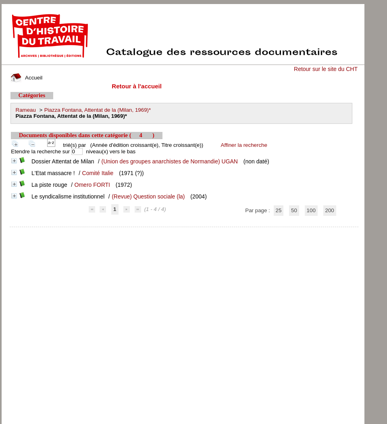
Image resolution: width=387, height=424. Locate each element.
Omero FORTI (92, 185)
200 (329, 210)
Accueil (26, 78)
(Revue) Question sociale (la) (148, 196)
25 (279, 210)
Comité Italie (98, 173)
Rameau (26, 110)
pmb (184, 232)
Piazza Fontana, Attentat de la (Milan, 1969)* (97, 110)
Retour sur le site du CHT (326, 69)
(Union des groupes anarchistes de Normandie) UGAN (169, 161)
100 (311, 210)
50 (294, 210)
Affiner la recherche (244, 145)
